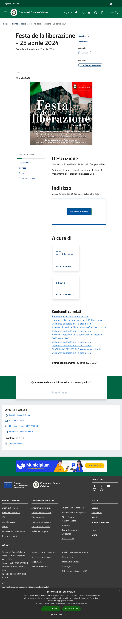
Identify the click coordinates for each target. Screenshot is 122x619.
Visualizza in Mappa (79, 211)
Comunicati (97, 512)
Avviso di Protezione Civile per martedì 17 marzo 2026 (79, 327)
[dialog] (61, 603)
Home (5, 23)
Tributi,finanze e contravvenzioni (69, 518)
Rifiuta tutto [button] (71, 609)
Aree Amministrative (11, 512)
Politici (5, 526)
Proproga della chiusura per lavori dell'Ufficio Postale (78, 320)
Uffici (4, 517)
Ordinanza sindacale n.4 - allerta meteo (71, 342)
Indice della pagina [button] (26, 154)
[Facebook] (75, 12)
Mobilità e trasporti (40, 531)
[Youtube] (88, 12)
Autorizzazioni (68, 538)
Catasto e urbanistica (41, 526)
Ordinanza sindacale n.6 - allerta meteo (71, 323)
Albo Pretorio (67, 557)
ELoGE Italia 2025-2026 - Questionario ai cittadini (76, 349)
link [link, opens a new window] (86, 603)
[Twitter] (81, 12)
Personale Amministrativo (13, 531)
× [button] (119, 591)
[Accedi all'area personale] (110, 3)
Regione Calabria (11, 3)
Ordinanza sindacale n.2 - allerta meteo (71, 353)
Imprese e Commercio (41, 521)
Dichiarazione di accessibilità (74, 571)
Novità (15, 23)
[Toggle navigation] (5, 12)
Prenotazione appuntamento (44, 552)
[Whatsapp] (101, 12)
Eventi (94, 534)
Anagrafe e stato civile (41, 507)
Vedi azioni (85, 41)
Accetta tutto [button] (50, 609)
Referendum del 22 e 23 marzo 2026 (70, 316)
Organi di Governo (10, 507)
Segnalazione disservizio (42, 557)
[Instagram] (94, 12)
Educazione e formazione (73, 507)
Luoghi (95, 530)
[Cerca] (116, 12)
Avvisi (94, 517)
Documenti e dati (9, 536)
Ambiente (66, 525)
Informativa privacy (70, 561)
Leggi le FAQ (37, 561)
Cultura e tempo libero (41, 512)
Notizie (24, 23)
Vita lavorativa (38, 517)
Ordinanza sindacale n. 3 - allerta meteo (71, 345)
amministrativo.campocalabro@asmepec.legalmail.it (25, 586)
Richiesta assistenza (41, 566)
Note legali (66, 566)
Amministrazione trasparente (75, 552)
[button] (61, 614)
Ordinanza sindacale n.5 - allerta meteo (71, 331)
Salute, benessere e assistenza (70, 532)
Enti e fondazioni (9, 521)
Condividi (84, 36)
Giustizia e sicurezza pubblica (74, 512)
